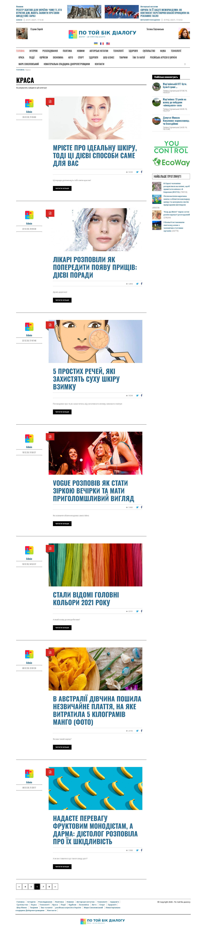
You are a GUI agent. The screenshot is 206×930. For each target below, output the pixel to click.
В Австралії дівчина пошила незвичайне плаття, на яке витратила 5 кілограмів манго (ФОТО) (97, 710)
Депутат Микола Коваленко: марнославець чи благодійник (176, 120)
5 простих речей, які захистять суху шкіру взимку (86, 378)
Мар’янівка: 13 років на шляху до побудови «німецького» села (174, 102)
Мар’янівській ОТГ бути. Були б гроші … (175, 85)
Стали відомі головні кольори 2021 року (86, 598)
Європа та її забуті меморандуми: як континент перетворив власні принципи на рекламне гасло (164, 13)
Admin (19, 20)
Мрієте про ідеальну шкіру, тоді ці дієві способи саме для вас (95, 155)
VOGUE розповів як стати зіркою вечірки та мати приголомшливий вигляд (93, 490)
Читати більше (62, 188)
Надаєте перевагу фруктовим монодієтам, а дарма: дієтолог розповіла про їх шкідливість (95, 829)
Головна (20, 70)
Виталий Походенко (150, 20)
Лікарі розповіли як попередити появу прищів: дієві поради (95, 267)
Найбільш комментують (166, 77)
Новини (19, 6)
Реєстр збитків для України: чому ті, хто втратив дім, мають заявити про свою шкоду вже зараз (39, 13)
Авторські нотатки (149, 6)
